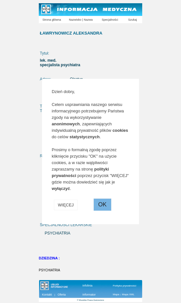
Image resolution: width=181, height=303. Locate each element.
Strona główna (51, 19)
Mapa (116, 294)
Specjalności (110, 19)
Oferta (62, 294)
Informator (89, 294)
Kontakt (47, 294)
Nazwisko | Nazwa (80, 19)
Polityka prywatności (124, 285)
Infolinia (87, 285)
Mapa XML (128, 294)
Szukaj (132, 19)
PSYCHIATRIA (49, 270)
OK (102, 204)
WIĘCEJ (66, 205)
